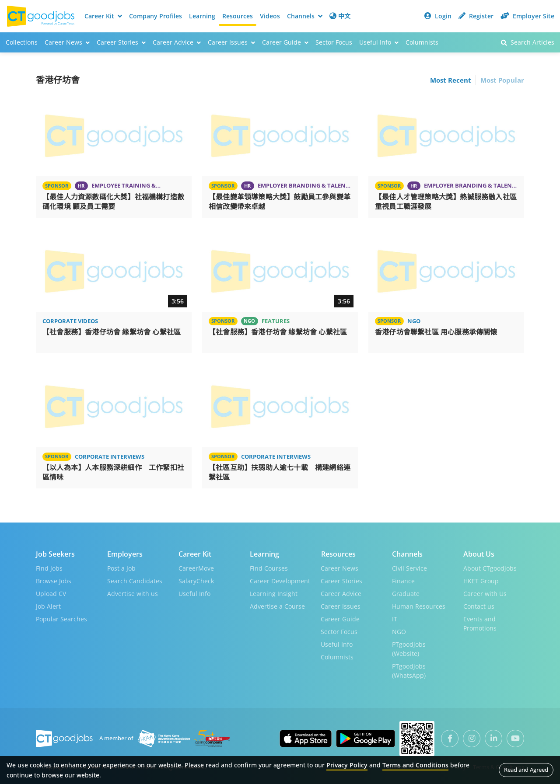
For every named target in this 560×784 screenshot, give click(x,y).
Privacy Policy (347, 765)
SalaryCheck (196, 580)
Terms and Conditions (415, 765)
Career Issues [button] (231, 42)
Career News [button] (67, 42)
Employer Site (527, 16)
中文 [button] (339, 16)
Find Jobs (49, 567)
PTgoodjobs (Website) (409, 648)
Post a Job (121, 567)
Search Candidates (134, 580)
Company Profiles (155, 16)
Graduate (406, 593)
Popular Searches (61, 618)
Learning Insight (274, 593)
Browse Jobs (53, 580)
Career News (339, 567)
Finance (403, 580)
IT (394, 618)
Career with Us (485, 593)
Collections (22, 42)
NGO (399, 631)
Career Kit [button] (103, 16)
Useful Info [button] (379, 42)
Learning (202, 16)
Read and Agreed (526, 770)
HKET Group (481, 580)
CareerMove (196, 567)
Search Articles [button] (527, 42)
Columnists (422, 42)
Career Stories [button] (121, 42)
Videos (270, 16)
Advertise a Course (277, 605)
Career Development (280, 580)
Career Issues (340, 605)
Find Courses (269, 567)
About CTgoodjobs (490, 567)
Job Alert (48, 605)
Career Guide (340, 618)
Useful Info (194, 593)
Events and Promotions (480, 622)
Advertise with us (132, 593)
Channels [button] (304, 16)
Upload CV (51, 593)
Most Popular (502, 80)
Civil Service (409, 567)
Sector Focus (333, 42)
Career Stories (341, 580)
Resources (237, 16)
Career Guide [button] (285, 42)
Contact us (478, 605)
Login (438, 16)
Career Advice (341, 593)
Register (476, 16)
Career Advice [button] (177, 42)
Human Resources (418, 605)
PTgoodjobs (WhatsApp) (409, 670)
